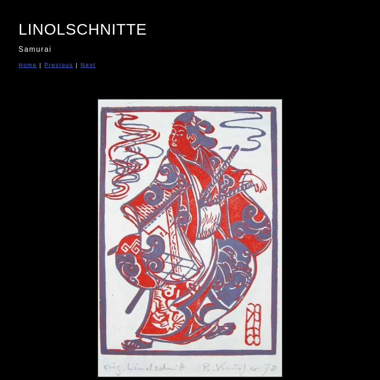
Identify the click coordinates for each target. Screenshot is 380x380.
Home (27, 65)
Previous (59, 65)
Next (88, 65)
